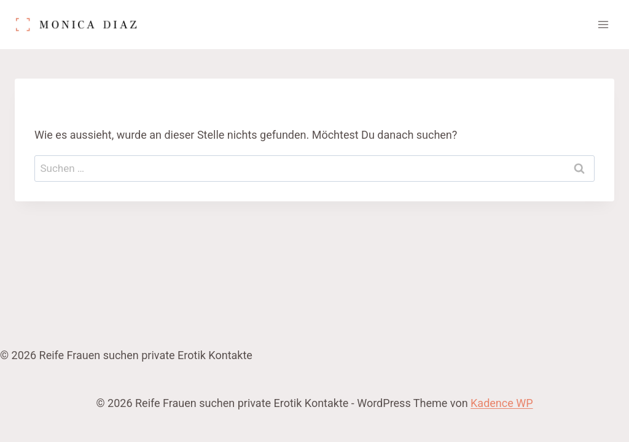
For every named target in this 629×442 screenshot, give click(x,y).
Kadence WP (502, 403)
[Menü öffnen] (603, 24)
